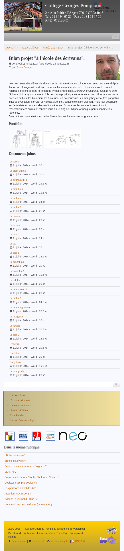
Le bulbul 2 (15, 198)
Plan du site (37, 541)
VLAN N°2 (10, 471)
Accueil (10, 47)
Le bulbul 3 (15, 298)
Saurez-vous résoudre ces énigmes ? (26, 466)
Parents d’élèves (20, 410)
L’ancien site (17, 415)
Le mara (14, 234)
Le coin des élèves (21, 405)
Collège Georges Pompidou (73, 5)
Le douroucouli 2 (18, 289)
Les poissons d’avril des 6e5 (20, 488)
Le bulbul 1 (15, 207)
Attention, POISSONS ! (18, 493)
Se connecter (17, 541)
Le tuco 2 (14, 334)
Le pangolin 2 (17, 271)
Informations (18, 395)
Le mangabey (16, 316)
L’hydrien (15, 344)
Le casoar (14, 161)
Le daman (15, 216)
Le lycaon (15, 225)
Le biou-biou (16, 189)
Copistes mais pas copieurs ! (21, 482)
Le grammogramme (20, 307)
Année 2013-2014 (53, 47)
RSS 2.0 (78, 541)
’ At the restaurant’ (15, 455)
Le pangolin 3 (17, 262)
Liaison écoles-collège (22, 420)
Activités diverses (21, 400)
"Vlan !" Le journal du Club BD (21, 499)
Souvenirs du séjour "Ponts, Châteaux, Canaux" (31, 477)
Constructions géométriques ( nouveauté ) (28, 504)
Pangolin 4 (15, 362)
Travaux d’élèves (28, 47)
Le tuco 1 (14, 252)
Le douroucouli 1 (18, 180)
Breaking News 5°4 (15, 460)
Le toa (13, 243)
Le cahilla (15, 280)
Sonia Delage (24, 67)
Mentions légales (58, 541)
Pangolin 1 (15, 353)
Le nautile (15, 325)
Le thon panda (17, 371)
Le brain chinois (18, 170)
